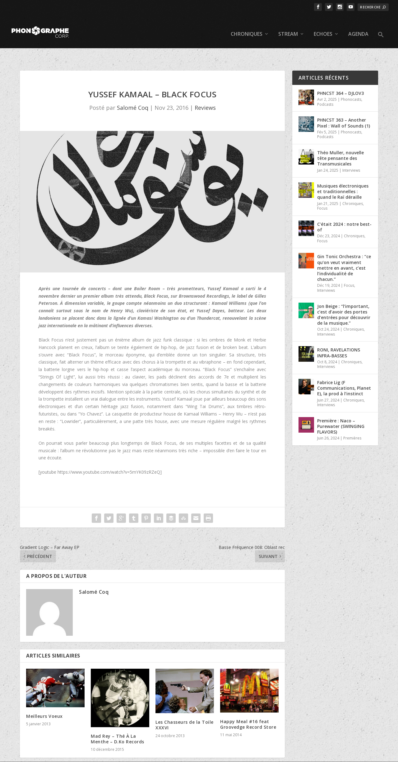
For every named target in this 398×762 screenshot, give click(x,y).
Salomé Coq (132, 88)
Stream (288, 25)
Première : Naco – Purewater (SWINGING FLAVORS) (340, 407)
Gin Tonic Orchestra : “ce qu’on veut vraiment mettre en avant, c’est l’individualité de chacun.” (344, 248)
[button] (381, 30)
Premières (352, 418)
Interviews (351, 150)
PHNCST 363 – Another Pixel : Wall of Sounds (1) (343, 103)
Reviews (205, 88)
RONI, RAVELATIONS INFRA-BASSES (338, 333)
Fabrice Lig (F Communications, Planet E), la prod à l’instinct (344, 368)
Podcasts (325, 85)
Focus (322, 189)
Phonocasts (351, 80)
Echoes (323, 25)
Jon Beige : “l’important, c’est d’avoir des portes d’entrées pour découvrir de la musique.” (343, 295)
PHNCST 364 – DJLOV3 (340, 74)
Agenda (358, 25)
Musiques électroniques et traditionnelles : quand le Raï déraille (342, 172)
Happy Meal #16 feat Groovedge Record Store (248, 705)
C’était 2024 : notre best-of (344, 207)
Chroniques (246, 25)
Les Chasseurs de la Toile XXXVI (184, 705)
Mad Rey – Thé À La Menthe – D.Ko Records (117, 719)
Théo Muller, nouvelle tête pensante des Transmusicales (340, 138)
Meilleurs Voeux (44, 697)
